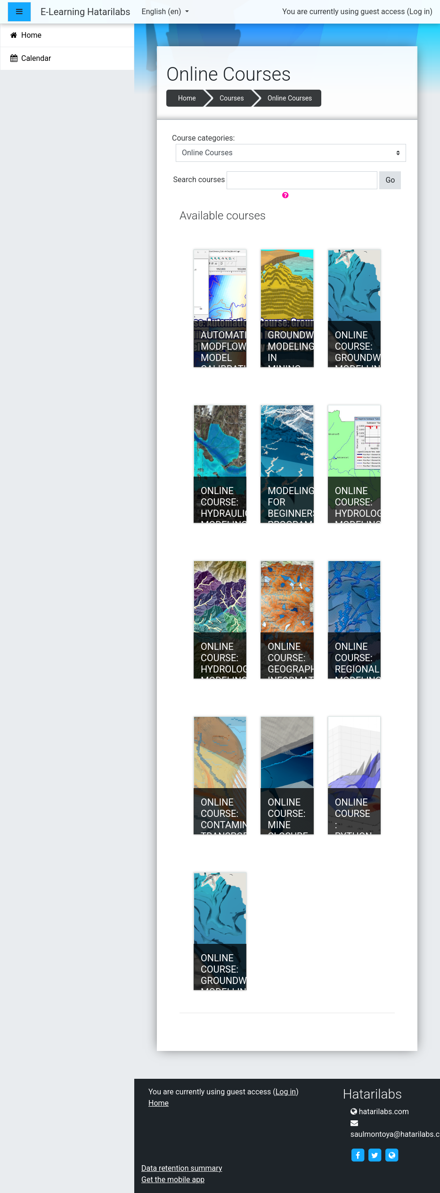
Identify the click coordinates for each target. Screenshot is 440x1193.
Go (390, 180)
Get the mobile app (172, 1179)
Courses (232, 98)
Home (187, 98)
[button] (287, 195)
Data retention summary (181, 1168)
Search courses (199, 179)
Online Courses (290, 98)
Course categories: (203, 138)
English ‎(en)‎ (162, 11)
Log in (419, 11)
